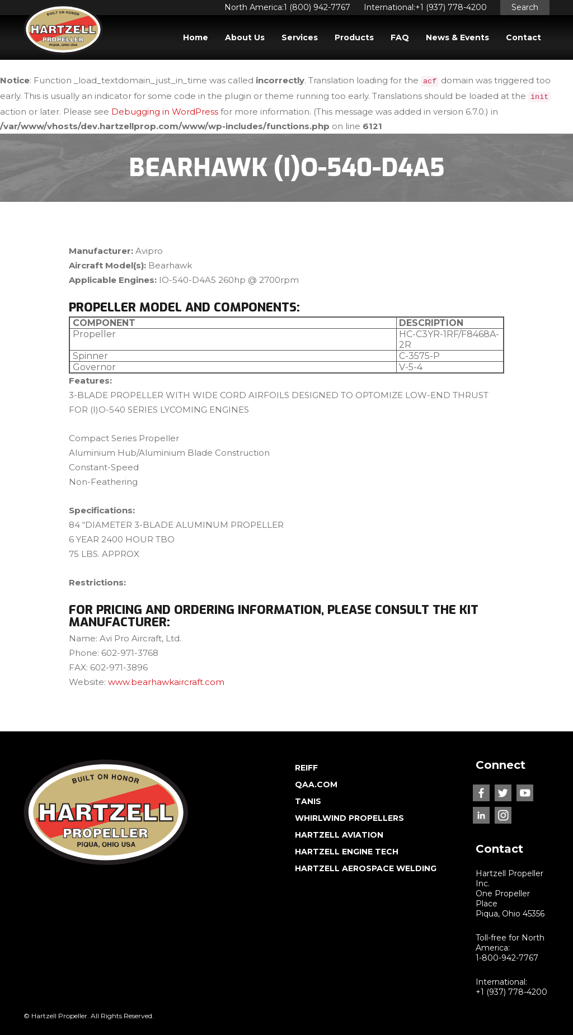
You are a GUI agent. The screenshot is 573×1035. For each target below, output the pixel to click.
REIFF (306, 768)
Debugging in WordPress (164, 111)
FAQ (400, 37)
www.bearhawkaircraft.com (166, 682)
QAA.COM (316, 784)
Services (299, 37)
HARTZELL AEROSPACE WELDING (365, 868)
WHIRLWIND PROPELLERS (349, 818)
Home (195, 37)
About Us (245, 37)
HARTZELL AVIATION (339, 835)
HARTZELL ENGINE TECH (346, 852)
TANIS (308, 801)
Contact (523, 37)
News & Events (457, 37)
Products (354, 37)
